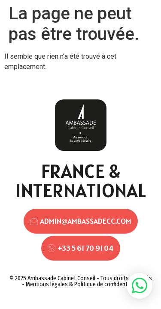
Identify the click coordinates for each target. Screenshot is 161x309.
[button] (139, 286)
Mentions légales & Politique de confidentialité (83, 284)
